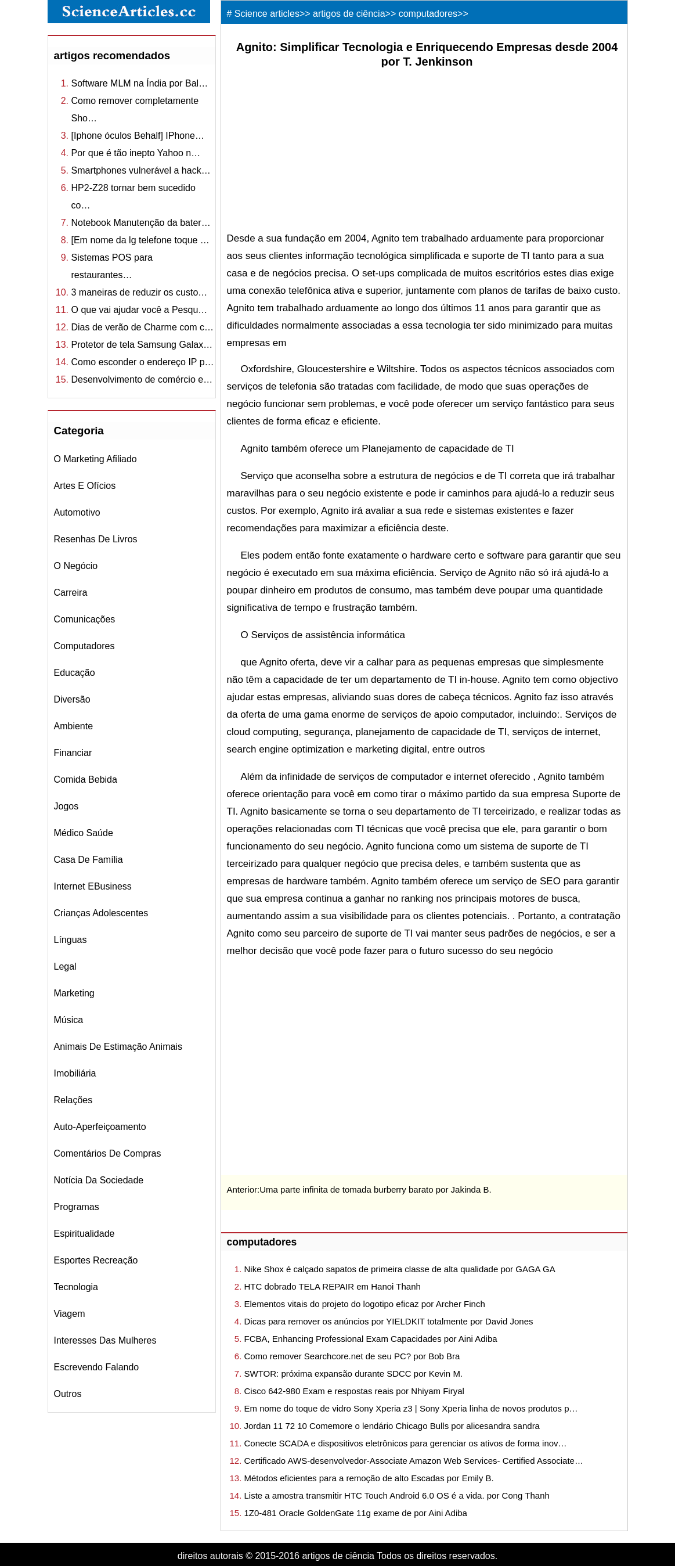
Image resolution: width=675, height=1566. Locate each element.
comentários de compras (107, 1153)
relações (73, 1100)
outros (68, 1394)
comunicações (84, 619)
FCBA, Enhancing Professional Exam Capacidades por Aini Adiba (370, 1339)
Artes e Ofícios (85, 486)
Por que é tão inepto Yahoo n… (136, 153)
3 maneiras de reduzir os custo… (139, 292)
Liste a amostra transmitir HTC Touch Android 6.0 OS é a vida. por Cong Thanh (397, 1495)
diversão (72, 699)
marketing (74, 993)
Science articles (266, 14)
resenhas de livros (96, 539)
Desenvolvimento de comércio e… (142, 379)
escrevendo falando (96, 1367)
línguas (70, 940)
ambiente (73, 726)
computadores (84, 646)
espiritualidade (84, 1234)
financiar (73, 753)
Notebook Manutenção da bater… (141, 223)
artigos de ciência (349, 14)
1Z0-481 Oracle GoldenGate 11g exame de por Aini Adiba (355, 1513)
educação (74, 673)
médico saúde (83, 833)
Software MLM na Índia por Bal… (139, 83)
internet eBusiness (93, 886)
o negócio (76, 566)
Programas (76, 1207)
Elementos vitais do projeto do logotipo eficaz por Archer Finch (364, 1304)
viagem (69, 1314)
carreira (71, 592)
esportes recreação (96, 1260)
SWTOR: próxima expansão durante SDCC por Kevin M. (353, 1373)
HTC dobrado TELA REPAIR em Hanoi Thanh (332, 1286)
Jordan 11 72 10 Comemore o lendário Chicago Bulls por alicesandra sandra (392, 1426)
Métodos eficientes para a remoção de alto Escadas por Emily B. (369, 1478)
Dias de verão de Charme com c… (142, 327)
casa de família (88, 860)
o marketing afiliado (95, 459)
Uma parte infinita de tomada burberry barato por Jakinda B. (375, 1189)
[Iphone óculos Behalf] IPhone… (138, 136)
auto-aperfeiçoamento (100, 1127)
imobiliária (75, 1073)
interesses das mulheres (105, 1340)
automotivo (77, 512)
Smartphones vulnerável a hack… (141, 170)
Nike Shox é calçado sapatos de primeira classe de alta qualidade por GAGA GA (399, 1269)
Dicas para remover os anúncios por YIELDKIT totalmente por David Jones (388, 1321)
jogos (66, 806)
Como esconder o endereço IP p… (142, 362)
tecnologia (76, 1287)
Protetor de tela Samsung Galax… (142, 345)
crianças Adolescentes (101, 913)
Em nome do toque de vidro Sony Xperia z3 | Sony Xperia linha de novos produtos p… (411, 1408)
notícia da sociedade (99, 1180)
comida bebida (85, 779)
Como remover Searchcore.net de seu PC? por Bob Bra (352, 1356)
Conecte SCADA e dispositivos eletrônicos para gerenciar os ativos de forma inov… (405, 1443)
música (69, 1020)
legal (65, 966)
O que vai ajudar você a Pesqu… (139, 310)
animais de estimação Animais (118, 1047)
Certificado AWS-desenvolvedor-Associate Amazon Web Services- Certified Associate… (413, 1461)
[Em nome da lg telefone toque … (140, 240)
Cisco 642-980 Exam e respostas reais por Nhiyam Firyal (354, 1391)
